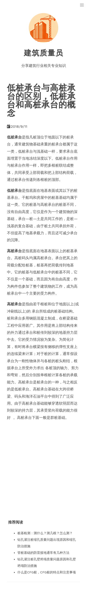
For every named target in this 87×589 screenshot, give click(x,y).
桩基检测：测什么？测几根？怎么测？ (45, 533)
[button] (82, 5)
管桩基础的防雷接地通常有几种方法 (43, 553)
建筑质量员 (43, 52)
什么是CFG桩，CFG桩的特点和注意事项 (46, 572)
